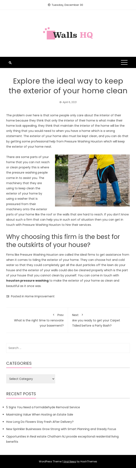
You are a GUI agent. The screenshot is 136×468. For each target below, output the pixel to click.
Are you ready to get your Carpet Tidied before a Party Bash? (99, 320)
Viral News (69, 461)
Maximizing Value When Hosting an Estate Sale (39, 414)
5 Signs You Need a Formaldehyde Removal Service (43, 407)
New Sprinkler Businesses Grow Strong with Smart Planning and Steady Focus (61, 429)
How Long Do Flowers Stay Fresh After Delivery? (40, 422)
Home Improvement (40, 296)
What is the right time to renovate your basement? (37, 320)
